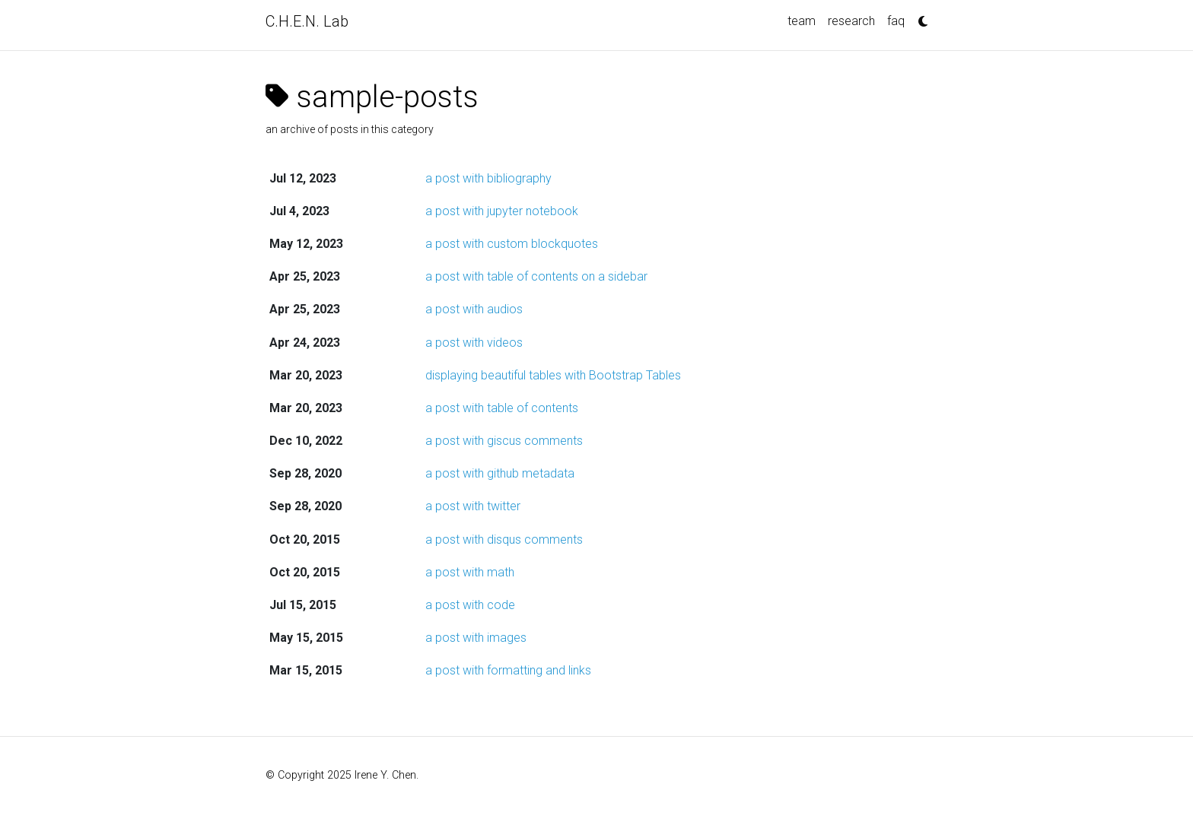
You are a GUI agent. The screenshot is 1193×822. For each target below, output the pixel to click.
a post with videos (474, 342)
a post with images (476, 637)
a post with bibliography (488, 178)
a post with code (470, 605)
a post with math (469, 572)
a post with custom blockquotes (511, 243)
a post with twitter (472, 506)
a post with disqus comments (504, 539)
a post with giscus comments (504, 440)
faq (896, 21)
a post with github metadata (499, 473)
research (851, 21)
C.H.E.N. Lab (307, 21)
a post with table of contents (501, 408)
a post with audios (474, 309)
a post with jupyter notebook (501, 211)
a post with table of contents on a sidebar (536, 276)
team (801, 21)
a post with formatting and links (508, 670)
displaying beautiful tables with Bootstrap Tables (553, 375)
